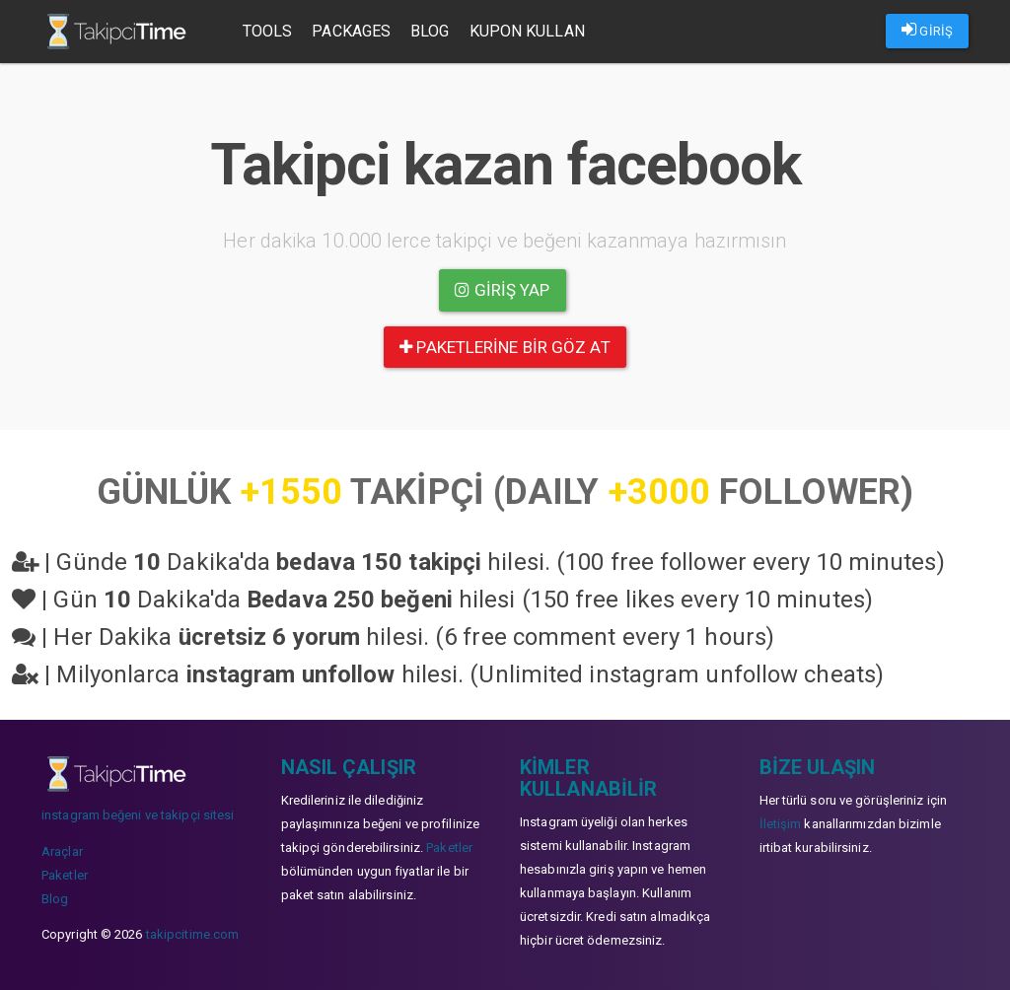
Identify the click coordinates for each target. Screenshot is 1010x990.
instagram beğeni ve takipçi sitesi (137, 815)
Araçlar (62, 851)
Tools (268, 31)
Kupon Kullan (527, 31)
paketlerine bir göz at (504, 347)
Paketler (64, 875)
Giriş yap (502, 290)
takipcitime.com (193, 934)
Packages (352, 31)
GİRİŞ (927, 29)
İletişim (780, 823)
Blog (429, 31)
